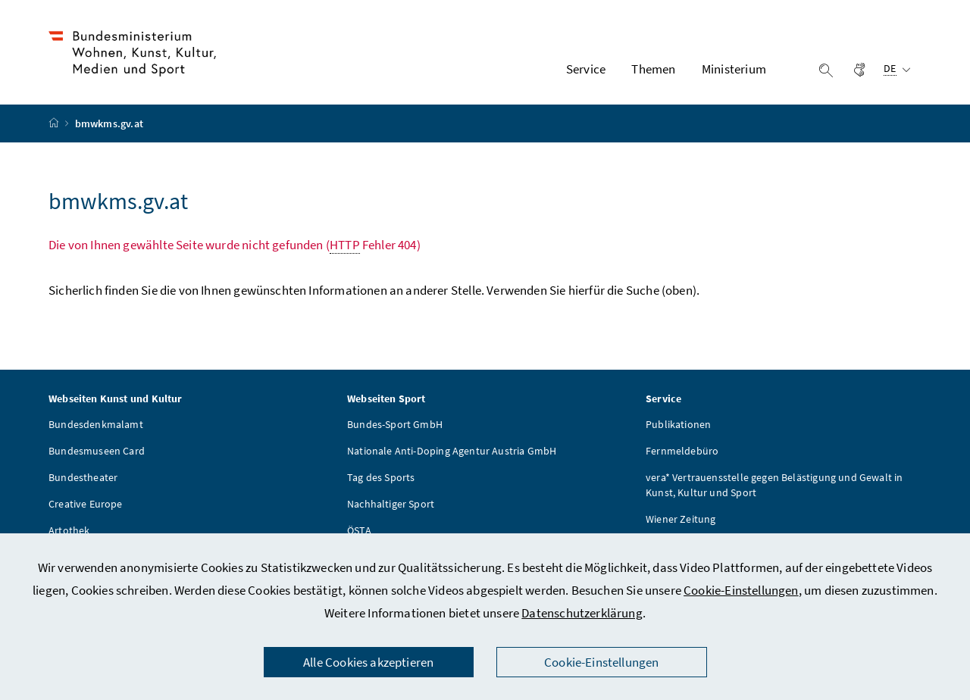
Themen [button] (653, 69)
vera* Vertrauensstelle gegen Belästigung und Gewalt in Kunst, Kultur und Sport (774, 484)
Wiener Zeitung (680, 519)
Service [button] (585, 69)
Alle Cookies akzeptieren (368, 662)
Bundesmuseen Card (96, 451)
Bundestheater (82, 477)
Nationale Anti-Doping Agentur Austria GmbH (451, 451)
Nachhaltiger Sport (390, 504)
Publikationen (678, 424)
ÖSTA (359, 530)
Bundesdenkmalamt (95, 424)
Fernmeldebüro (682, 451)
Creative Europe (85, 504)
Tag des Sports (381, 477)
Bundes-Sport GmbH (395, 424)
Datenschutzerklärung (582, 613)
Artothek (68, 530)
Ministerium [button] (734, 69)
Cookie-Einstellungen (741, 590)
